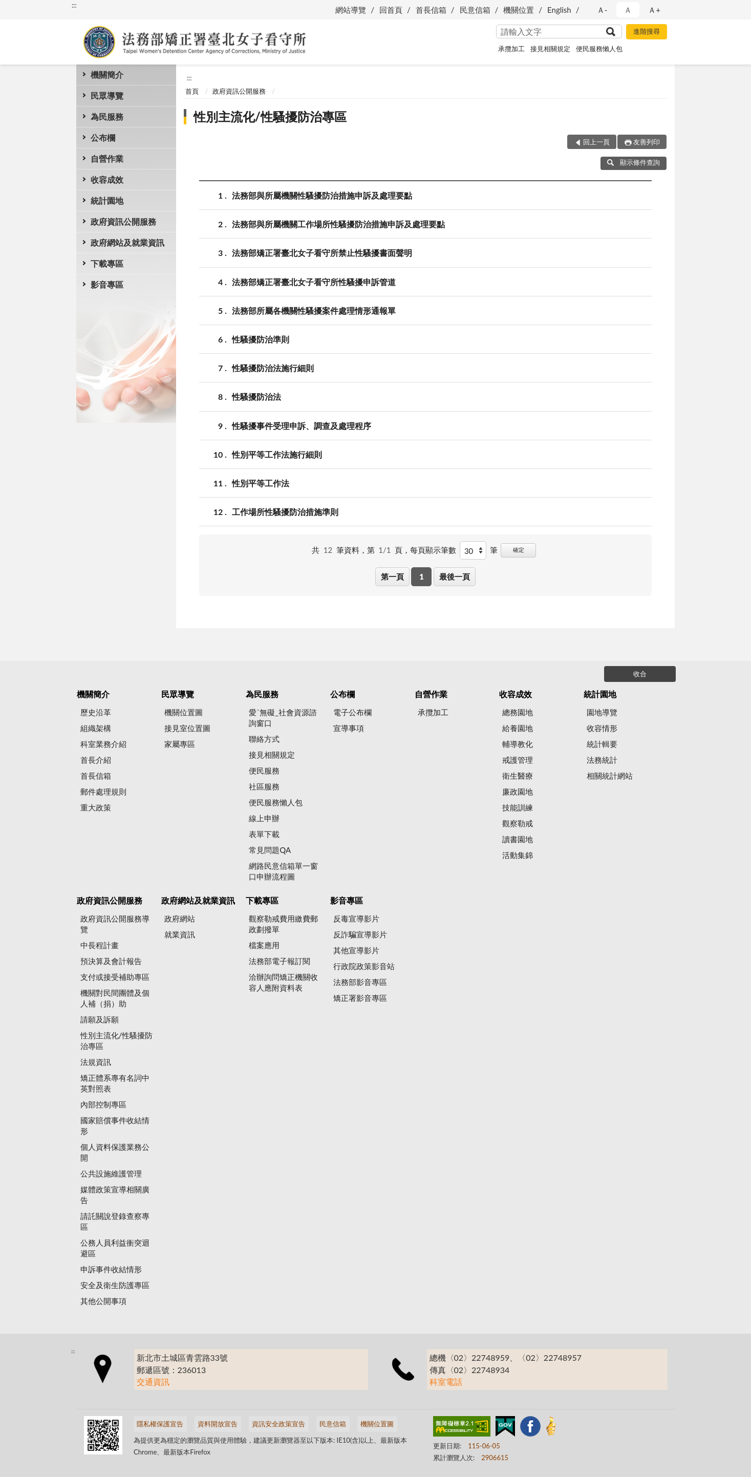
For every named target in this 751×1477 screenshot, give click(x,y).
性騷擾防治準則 (260, 339)
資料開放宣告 (218, 1424)
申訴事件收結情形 (111, 1269)
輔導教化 (517, 743)
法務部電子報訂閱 (279, 961)
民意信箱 (475, 9)
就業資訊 (179, 934)
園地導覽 (602, 712)
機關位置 (518, 9)
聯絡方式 (264, 738)
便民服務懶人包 (599, 49)
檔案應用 (264, 945)
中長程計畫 (99, 945)
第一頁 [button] (392, 576)
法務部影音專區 (360, 982)
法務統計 (602, 759)
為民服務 (107, 116)
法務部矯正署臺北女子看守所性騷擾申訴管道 (314, 282)
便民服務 (264, 770)
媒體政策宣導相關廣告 (114, 1195)
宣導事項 (348, 728)
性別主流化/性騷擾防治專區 (270, 116)
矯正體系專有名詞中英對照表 (114, 1083)
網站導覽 (350, 9)
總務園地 (517, 712)
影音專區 (107, 284)
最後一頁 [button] (454, 576)
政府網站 (179, 918)
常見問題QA (270, 849)
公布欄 (103, 137)
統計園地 (107, 200)
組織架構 (95, 728)
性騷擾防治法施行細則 (273, 368)
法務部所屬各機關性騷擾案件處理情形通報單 (314, 310)
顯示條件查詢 (633, 162)
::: (74, 5)
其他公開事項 (103, 1300)
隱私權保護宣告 (160, 1424)
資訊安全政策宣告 (278, 1424)
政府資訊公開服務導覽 (114, 924)
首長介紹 (95, 759)
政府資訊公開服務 (123, 221)
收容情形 (602, 728)
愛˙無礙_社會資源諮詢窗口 (283, 717)
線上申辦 (264, 818)
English (559, 9)
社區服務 (264, 786)
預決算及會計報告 (111, 961)
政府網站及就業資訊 (127, 242)
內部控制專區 (103, 1104)
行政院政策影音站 (364, 966)
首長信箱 (431, 9)
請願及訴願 (99, 1019)
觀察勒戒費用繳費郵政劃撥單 (283, 924)
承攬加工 (511, 49)
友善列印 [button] (646, 142)
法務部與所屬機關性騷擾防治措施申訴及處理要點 (322, 195)
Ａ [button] (628, 9)
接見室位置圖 (187, 728)
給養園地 (517, 728)
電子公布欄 (352, 712)
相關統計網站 (610, 775)
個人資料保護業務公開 (114, 1152)
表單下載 (264, 834)
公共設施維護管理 (111, 1173)
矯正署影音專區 (360, 997)
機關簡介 (107, 74)
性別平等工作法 (260, 483)
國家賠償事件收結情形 (114, 1126)
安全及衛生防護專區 (114, 1285)
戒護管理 (517, 759)
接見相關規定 (550, 49)
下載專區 (107, 263)
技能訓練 (517, 807)
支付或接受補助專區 (114, 976)
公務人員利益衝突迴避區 (114, 1248)
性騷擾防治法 (256, 396)
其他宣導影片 (356, 950)
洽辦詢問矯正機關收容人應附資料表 (283, 982)
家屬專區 (179, 743)
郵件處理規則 (103, 791)
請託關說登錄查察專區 (114, 1221)
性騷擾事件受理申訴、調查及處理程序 (301, 426)
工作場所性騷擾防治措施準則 (285, 512)
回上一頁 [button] (596, 142)
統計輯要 (602, 743)
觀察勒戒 (517, 823)
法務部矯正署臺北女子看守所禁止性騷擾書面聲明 (322, 253)
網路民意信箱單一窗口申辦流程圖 (283, 871)
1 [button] (421, 576)
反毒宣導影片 (356, 918)
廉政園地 (517, 791)
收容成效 (107, 179)
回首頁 (390, 9)
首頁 (192, 91)
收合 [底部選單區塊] (640, 674)
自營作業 (107, 158)
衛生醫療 (517, 775)
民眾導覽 (107, 95)
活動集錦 (517, 855)
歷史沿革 (95, 712)
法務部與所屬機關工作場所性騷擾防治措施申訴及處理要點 (338, 224)
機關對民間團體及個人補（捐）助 (114, 998)
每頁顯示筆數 (433, 549)
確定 (518, 549)
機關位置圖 (183, 712)
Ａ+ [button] (654, 9)
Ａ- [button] (602, 9)
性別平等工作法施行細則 (277, 454)
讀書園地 (517, 839)
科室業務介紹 (103, 743)
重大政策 (95, 807)
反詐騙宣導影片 (360, 934)
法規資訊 (95, 1061)
